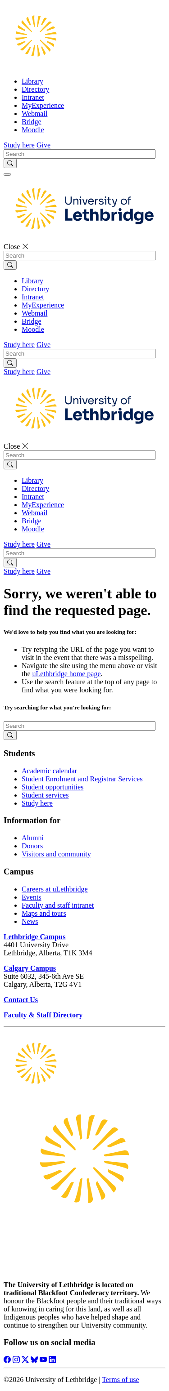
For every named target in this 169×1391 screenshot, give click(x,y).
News (30, 921)
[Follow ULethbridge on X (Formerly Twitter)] (25, 1360)
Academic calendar (49, 771)
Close (16, 246)
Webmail (34, 113)
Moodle (33, 130)
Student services (45, 795)
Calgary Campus (30, 968)
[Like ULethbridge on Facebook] (7, 1360)
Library (32, 81)
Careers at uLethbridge (55, 889)
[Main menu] (7, 174)
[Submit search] (10, 163)
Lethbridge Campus (34, 937)
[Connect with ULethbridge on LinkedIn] (52, 1360)
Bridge (31, 121)
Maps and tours (44, 913)
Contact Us (21, 999)
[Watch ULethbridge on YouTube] (43, 1360)
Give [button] (43, 145)
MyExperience (43, 105)
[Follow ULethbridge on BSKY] (34, 1360)
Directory (35, 89)
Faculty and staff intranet (58, 905)
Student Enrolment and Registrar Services (82, 779)
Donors (32, 846)
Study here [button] (19, 145)
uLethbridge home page (66, 674)
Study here (37, 803)
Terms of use (120, 1379)
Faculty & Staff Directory (43, 1015)
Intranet (33, 97)
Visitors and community (56, 854)
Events (31, 897)
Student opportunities (52, 787)
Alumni (33, 838)
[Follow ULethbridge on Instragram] (16, 1360)
